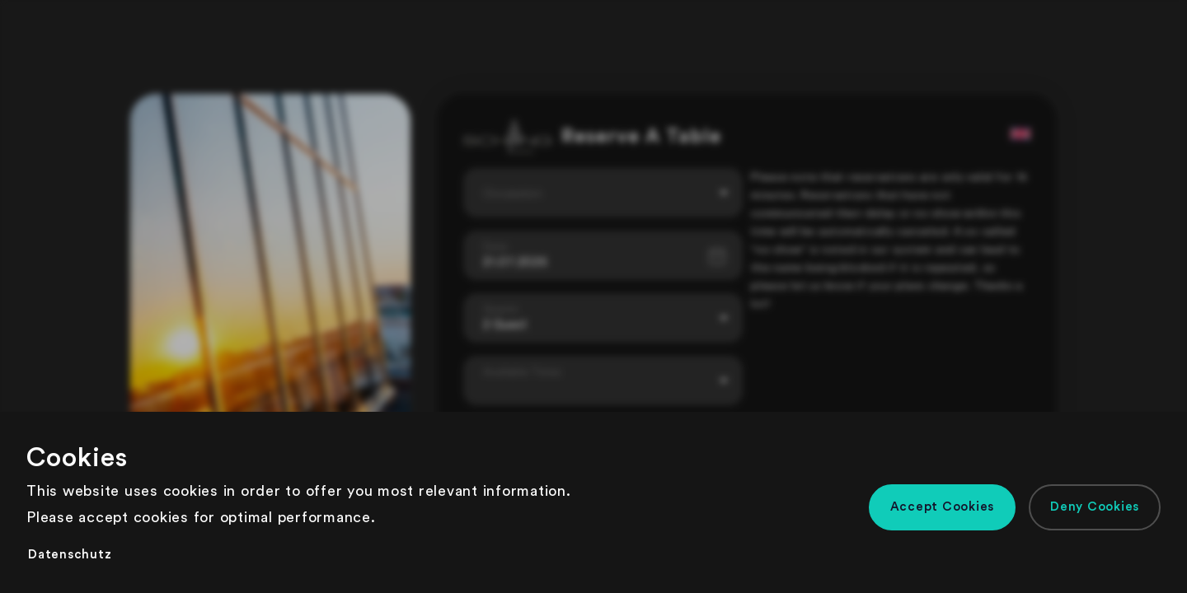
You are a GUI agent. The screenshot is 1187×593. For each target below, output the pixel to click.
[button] (942, 507)
